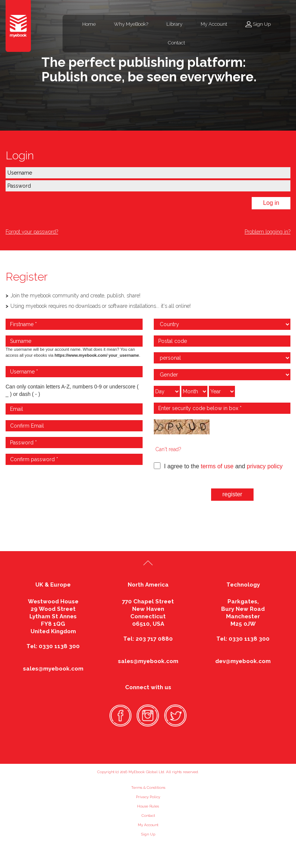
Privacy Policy (148, 797)
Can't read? (168, 449)
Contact (176, 43)
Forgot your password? (32, 232)
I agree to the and (218, 465)
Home (89, 24)
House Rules (148, 806)
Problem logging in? (267, 232)
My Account (214, 24)
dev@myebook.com (243, 661)
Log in (271, 203)
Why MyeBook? (131, 24)
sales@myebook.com (53, 668)
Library (174, 24)
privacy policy (265, 466)
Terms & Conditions (148, 787)
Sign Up (262, 24)
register (232, 494)
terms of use (217, 466)
